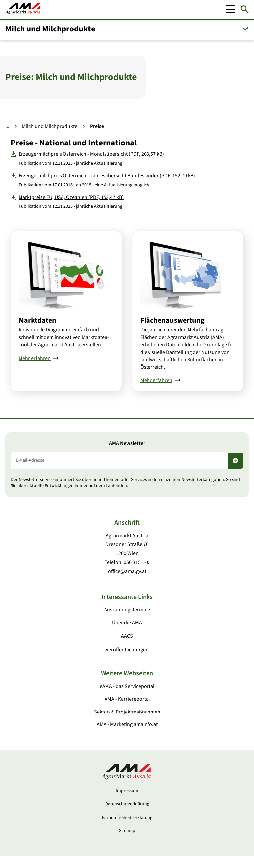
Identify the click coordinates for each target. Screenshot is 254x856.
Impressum (127, 790)
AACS (127, 636)
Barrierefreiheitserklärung (127, 817)
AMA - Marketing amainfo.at (127, 724)
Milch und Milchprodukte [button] (50, 29)
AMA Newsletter (127, 443)
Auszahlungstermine (127, 609)
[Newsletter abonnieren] (235, 461)
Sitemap (127, 830)
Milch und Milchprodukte (49, 126)
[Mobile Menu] (230, 9)
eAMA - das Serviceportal (127, 686)
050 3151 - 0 (136, 562)
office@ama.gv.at (127, 571)
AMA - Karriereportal (127, 699)
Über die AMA (127, 622)
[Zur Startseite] (22, 9)
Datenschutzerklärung (127, 804)
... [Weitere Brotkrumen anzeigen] (7, 126)
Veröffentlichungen (127, 649)
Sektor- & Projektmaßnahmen (127, 711)
